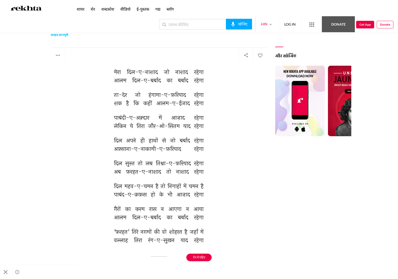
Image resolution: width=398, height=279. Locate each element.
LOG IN (290, 24)
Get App (365, 24)
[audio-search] (239, 24)
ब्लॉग (170, 9)
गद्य (157, 9)
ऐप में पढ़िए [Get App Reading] (199, 257)
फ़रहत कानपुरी (59, 35)
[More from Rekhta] (311, 24)
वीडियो (125, 9)
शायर (81, 9)
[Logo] (26, 9)
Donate (338, 24)
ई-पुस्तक (143, 9)
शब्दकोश (107, 9)
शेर (93, 9)
